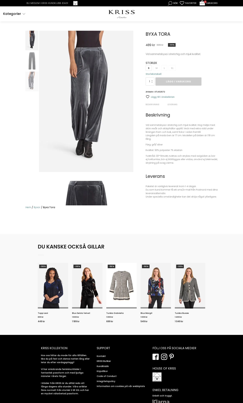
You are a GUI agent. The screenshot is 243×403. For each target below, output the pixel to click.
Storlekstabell (153, 74)
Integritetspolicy (106, 383)
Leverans (173, 105)
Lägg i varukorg (178, 82)
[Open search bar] (173, 3)
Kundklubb (103, 368)
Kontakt (101, 358)
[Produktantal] (150, 82)
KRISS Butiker (104, 363)
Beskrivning (152, 105)
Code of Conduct (107, 378)
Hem (28, 208)
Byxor (37, 208)
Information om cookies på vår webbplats (121, 388)
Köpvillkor (102, 373)
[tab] (156, 105)
